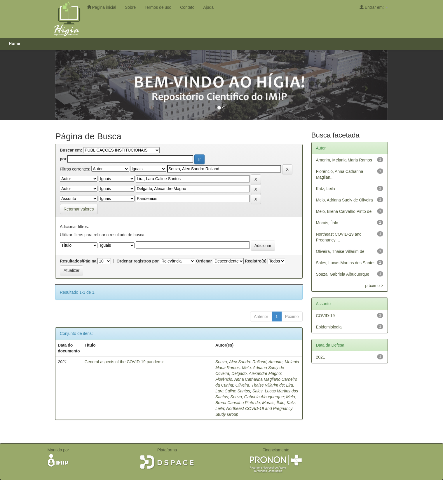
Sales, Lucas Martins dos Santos (346, 262)
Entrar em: (374, 7)
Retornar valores (79, 209)
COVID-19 (325, 315)
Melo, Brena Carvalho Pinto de (344, 211)
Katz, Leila (325, 188)
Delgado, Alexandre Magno (256, 373)
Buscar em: (71, 150)
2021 (320, 357)
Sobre (130, 7)
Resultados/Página (78, 261)
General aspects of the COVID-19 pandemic (124, 361)
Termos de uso (157, 7)
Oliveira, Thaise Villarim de (259, 385)
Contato (187, 7)
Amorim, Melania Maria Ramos (344, 160)
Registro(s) (255, 261)
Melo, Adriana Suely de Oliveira (344, 200)
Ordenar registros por (137, 261)
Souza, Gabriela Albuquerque (257, 396)
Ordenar (204, 261)
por (63, 158)
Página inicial (101, 7)
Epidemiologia (329, 327)
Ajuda (208, 7)
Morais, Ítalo (273, 402)
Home (14, 43)
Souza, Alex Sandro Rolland (240, 361)
